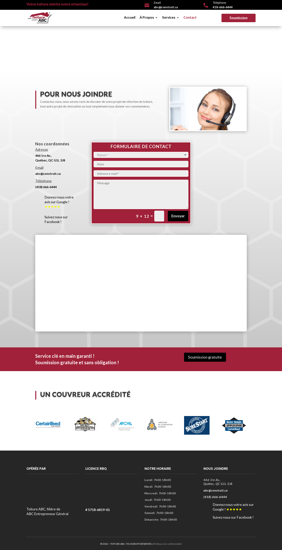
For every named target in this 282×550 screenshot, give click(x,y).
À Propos (147, 17)
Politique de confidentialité (168, 543)
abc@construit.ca (48, 173)
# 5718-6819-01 (97, 510)
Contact (190, 17)
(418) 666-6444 (46, 187)
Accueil (129, 17)
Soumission (239, 18)
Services (168, 17)
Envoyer (178, 216)
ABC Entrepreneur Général (47, 514)
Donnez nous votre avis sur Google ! (59, 199)
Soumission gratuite (205, 357)
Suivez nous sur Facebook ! (56, 219)
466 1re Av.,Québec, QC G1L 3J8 (217, 481)
